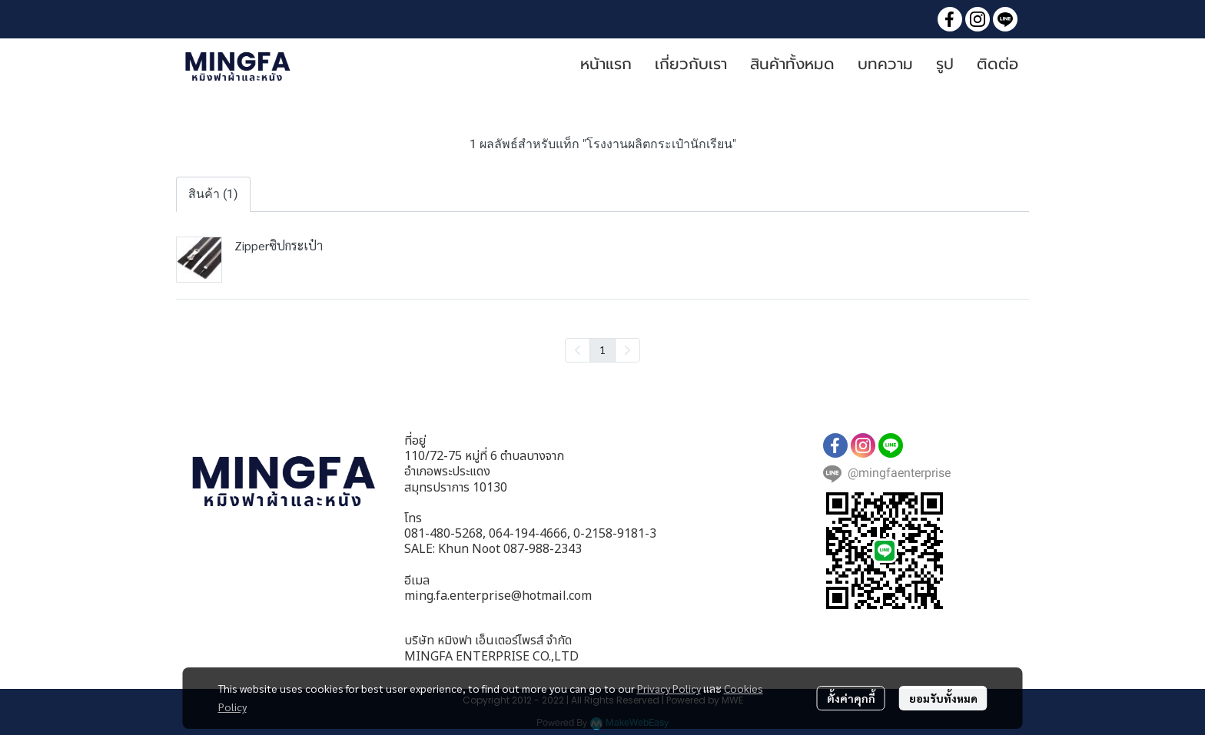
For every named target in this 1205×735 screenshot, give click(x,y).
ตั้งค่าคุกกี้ (851, 698)
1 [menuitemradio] (602, 349)
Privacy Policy (669, 688)
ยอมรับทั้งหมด (943, 698)
